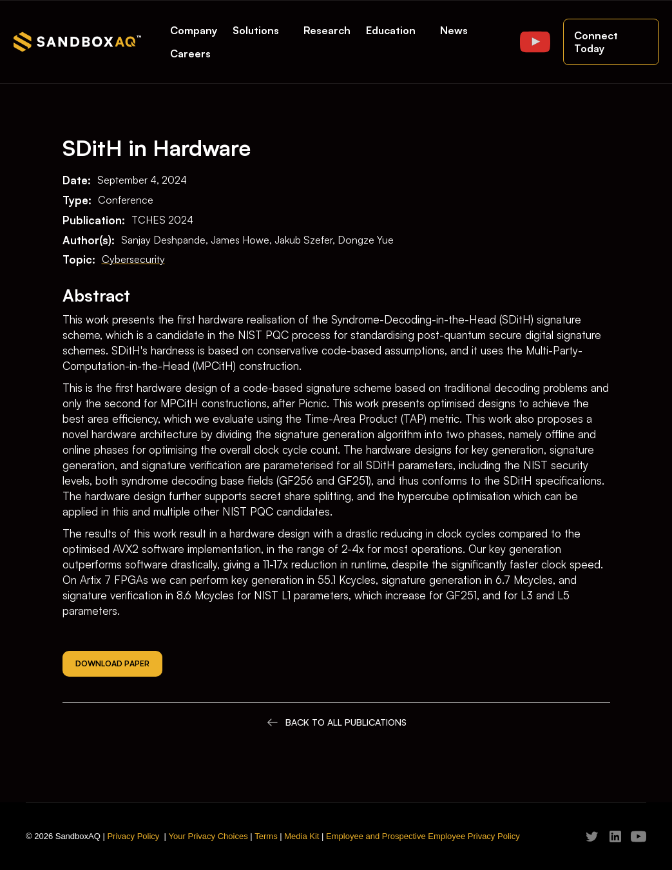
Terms (265, 836)
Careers (190, 53)
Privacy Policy (133, 836)
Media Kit (301, 836)
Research (326, 30)
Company (193, 30)
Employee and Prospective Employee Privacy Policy (423, 836)
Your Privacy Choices (208, 836)
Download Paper (112, 663)
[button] (260, 30)
